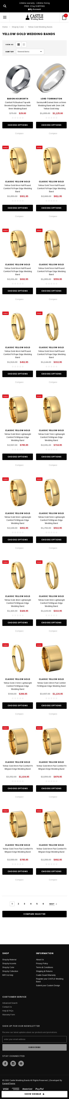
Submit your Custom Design (48, 985)
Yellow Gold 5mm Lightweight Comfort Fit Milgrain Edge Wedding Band (51, 520)
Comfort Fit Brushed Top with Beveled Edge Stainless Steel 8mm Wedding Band (18, 105)
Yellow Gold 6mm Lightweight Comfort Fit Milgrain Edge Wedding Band (17, 520)
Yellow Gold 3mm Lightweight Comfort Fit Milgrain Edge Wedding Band (51, 603)
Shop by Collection (10, 971)
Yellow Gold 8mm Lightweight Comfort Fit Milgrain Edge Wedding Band (17, 437)
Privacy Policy (42, 963)
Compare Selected (34, 914)
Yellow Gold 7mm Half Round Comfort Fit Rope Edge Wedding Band (51, 188)
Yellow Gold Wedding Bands (40, 27)
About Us (40, 960)
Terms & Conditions (44, 967)
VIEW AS (9, 44)
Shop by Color (18, 27)
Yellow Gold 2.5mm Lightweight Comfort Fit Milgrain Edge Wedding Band (18, 686)
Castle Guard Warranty (46, 975)
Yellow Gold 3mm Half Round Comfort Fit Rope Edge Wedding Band (51, 354)
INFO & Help (7, 975)
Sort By (9, 51)
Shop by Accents (9, 963)
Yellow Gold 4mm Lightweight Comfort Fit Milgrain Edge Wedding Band (17, 603)
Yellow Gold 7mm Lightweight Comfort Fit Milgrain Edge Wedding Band (51, 437)
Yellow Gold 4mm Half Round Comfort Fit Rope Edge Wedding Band (17, 354)
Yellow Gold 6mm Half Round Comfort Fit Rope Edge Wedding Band (17, 271)
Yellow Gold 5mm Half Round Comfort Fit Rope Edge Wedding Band (51, 271)
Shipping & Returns (44, 971)
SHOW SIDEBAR (34, 1094)
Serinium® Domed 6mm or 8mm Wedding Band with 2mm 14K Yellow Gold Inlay (51, 105)
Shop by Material (9, 960)
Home (5, 27)
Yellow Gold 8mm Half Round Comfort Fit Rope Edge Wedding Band (17, 188)
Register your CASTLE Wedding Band (49, 980)
